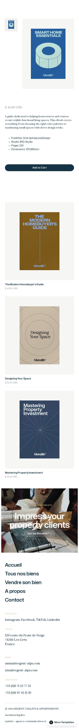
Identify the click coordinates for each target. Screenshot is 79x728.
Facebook (28, 620)
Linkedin (53, 620)
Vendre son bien (23, 582)
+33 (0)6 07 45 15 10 (18, 692)
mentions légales (15, 714)
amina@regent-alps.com (22, 663)
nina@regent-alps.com (21, 670)
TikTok (41, 620)
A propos (15, 591)
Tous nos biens (22, 573)
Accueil (13, 565)
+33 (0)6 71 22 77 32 (18, 686)
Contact (14, 600)
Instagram (12, 620)
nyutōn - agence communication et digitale (30, 721)
